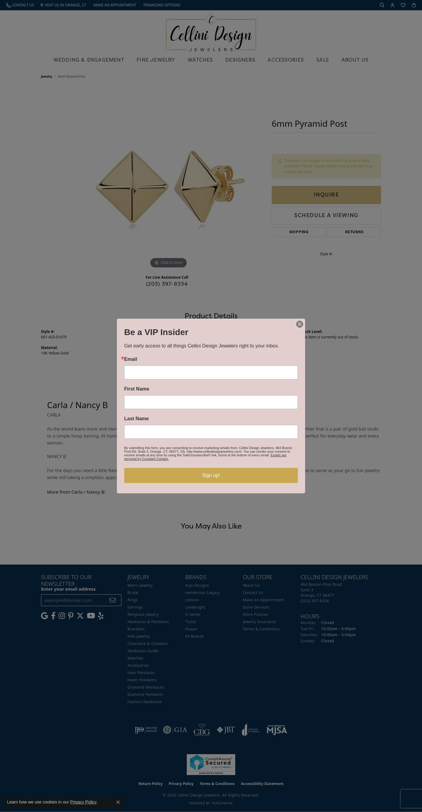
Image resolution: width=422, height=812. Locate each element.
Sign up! (211, 475)
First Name (136, 389)
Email (130, 359)
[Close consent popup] (118, 802)
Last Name (136, 418)
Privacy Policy (83, 802)
